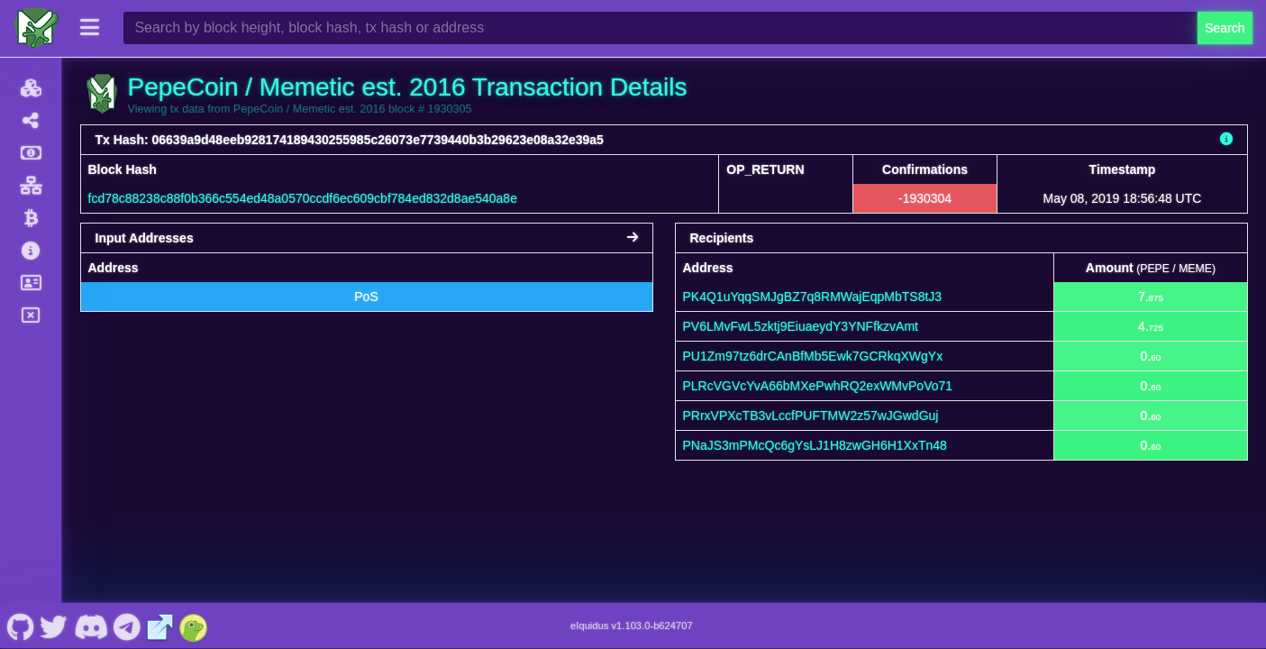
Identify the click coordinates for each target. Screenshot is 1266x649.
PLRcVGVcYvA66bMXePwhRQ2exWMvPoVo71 (818, 386)
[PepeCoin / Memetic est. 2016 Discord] (90, 625)
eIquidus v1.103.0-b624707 (631, 625)
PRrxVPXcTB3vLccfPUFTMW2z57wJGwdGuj (811, 415)
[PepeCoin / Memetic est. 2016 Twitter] (54, 625)
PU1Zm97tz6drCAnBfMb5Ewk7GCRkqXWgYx (813, 356)
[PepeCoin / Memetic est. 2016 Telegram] (127, 625)
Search (1224, 28)
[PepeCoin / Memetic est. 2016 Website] (160, 625)
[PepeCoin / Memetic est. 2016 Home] (36, 27)
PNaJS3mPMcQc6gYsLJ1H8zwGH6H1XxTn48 (815, 445)
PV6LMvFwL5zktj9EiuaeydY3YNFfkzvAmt (800, 326)
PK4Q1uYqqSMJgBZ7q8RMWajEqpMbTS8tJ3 (813, 296)
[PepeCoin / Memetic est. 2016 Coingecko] (193, 625)
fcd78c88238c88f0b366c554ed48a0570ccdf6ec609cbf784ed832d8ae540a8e (302, 198)
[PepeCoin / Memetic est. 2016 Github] (20, 625)
